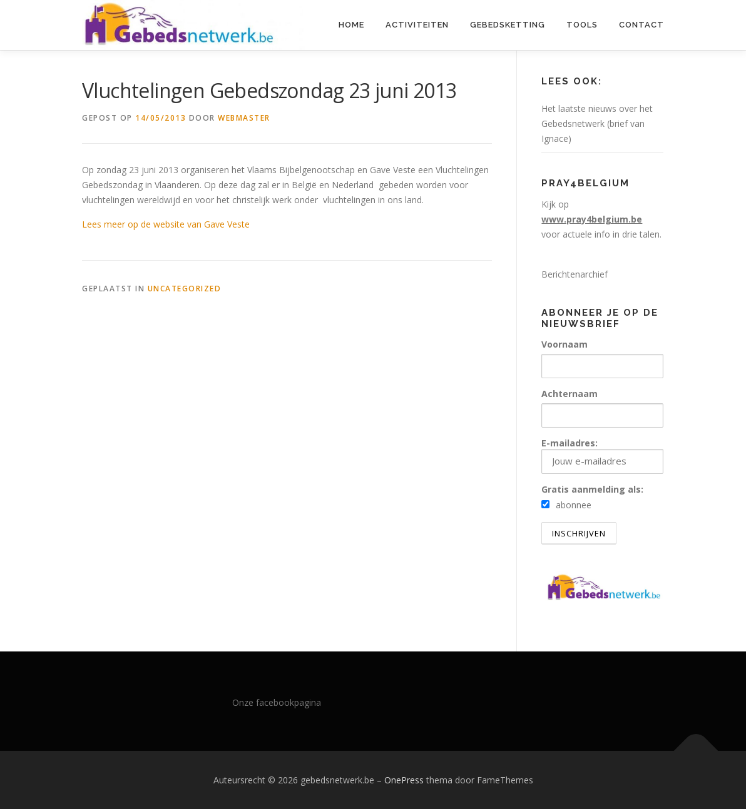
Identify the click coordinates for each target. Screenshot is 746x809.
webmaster (244, 118)
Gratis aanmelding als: (592, 489)
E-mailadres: (602, 455)
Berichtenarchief (574, 274)
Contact (641, 24)
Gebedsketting (507, 24)
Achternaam (569, 393)
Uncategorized (185, 288)
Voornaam (564, 344)
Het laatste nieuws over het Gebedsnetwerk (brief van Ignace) (597, 123)
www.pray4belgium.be (591, 219)
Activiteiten (417, 24)
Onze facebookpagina (276, 702)
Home (351, 24)
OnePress (404, 780)
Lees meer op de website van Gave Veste (166, 224)
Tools (582, 24)
